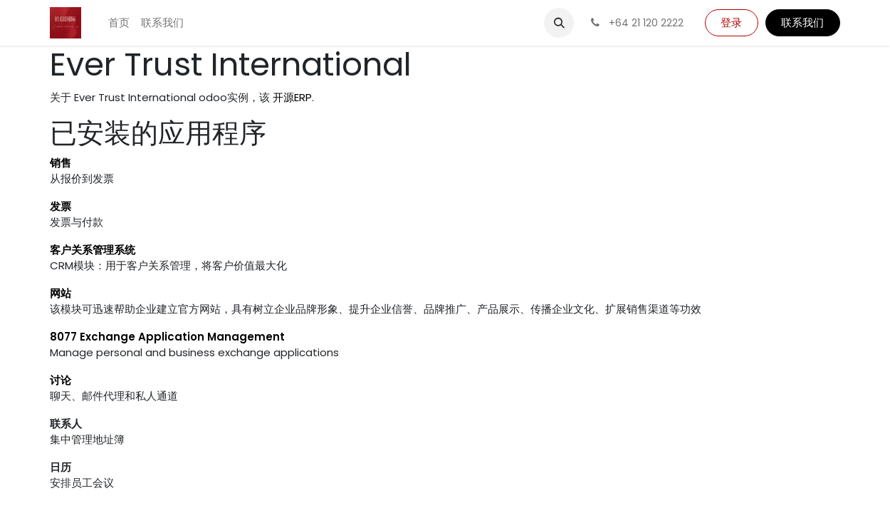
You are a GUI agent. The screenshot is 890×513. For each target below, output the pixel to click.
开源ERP (292, 97)
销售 (60, 162)
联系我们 (802, 22)
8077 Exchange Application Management (167, 336)
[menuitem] (119, 23)
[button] (559, 23)
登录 (731, 22)
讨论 (60, 380)
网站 (60, 293)
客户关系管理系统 (92, 249)
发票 (60, 206)
